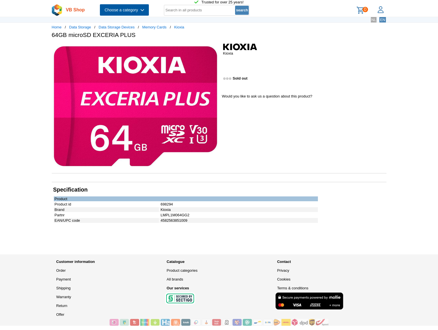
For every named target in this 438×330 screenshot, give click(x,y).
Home (57, 27)
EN (382, 20)
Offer (60, 314)
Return (61, 306)
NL (373, 20)
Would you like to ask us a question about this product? (267, 96)
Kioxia (179, 27)
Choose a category (124, 10)
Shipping (63, 288)
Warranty (63, 297)
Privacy (283, 270)
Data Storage (80, 27)
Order (61, 270)
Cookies (284, 279)
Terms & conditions (293, 288)
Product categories (182, 270)
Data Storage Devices (117, 27)
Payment (63, 279)
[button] (214, 48)
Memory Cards (154, 27)
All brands (175, 279)
